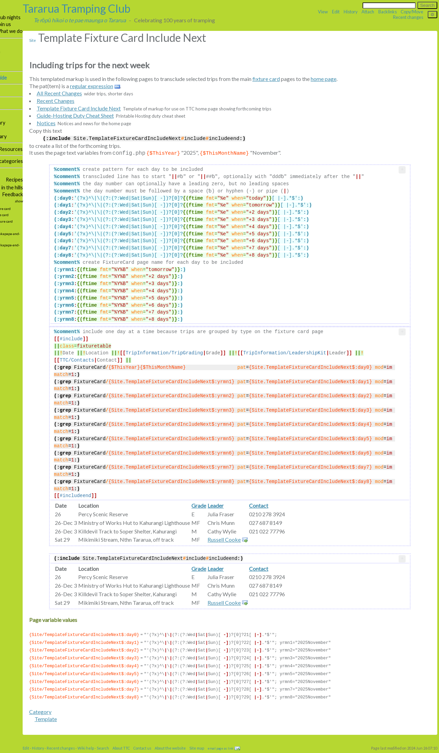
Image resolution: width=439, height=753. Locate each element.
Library (46, 123)
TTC (7, 10)
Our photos (15, 129)
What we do (58, 31)
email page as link (269, 751)
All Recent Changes (108, 93)
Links (7, 195)
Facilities (11, 116)
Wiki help (134, 751)
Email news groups (22, 65)
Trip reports (15, 58)
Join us (52, 24)
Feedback (61, 194)
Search (151, 751)
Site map (11, 162)
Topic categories (53, 161)
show (68, 201)
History (351, 11)
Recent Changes (104, 100)
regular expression (140, 86)
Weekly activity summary (29, 136)
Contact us (191, 751)
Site (81, 40)
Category (89, 714)
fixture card (315, 78)
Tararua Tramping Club (125, 8)
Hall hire (11, 103)
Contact (305, 511)
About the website (219, 751)
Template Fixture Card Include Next (127, 108)
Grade (245, 511)
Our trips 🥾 (15, 17)
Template (94, 721)
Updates (11, 202)
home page (372, 78)
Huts (36, 116)
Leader (262, 511)
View (323, 11)
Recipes (63, 180)
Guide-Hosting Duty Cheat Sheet (124, 115)
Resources (59, 149)
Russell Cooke (270, 545)
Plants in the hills (53, 187)
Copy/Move (412, 11)
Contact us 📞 (17, 24)
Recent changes (408, 17)
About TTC (170, 751)
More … (8, 174)
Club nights (57, 17)
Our (19, 44)
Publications (15, 123)
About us (12, 32)
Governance (15, 149)
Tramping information (25, 51)
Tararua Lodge (18, 90)
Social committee (20, 180)
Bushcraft (13, 188)
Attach (367, 11)
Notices (94, 123)
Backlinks (387, 11)
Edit (336, 11)
